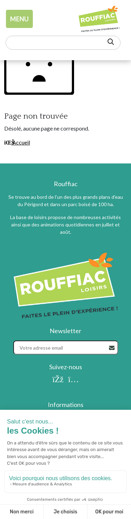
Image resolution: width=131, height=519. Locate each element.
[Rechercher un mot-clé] (63, 43)
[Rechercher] (111, 347)
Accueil (17, 142)
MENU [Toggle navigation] (19, 19)
